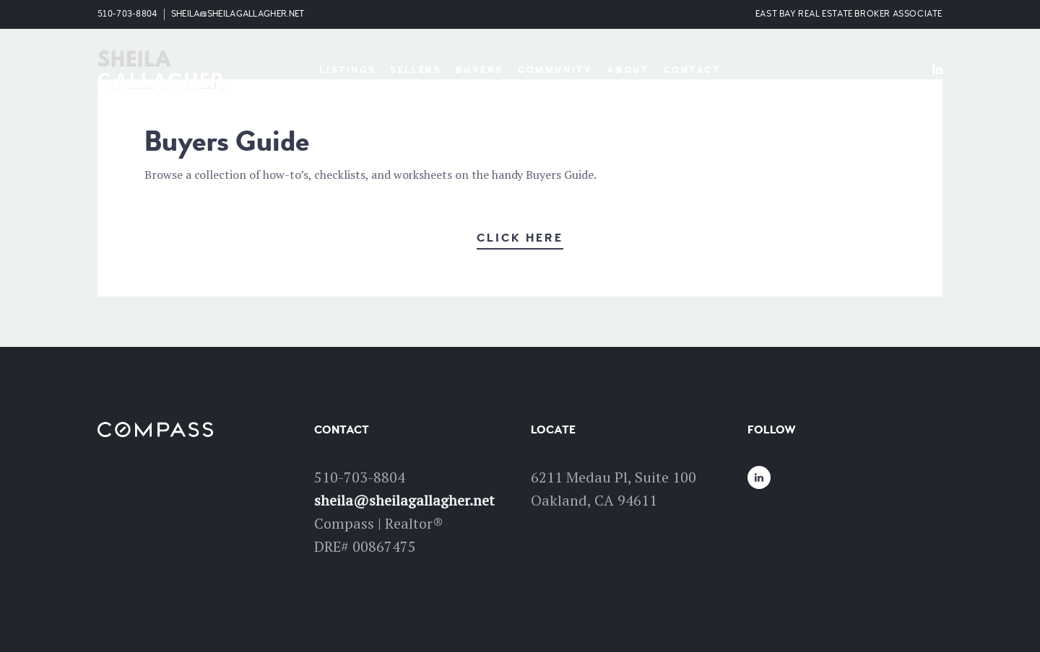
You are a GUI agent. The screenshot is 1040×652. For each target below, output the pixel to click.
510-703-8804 (127, 14)
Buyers (479, 70)
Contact (691, 70)
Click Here (520, 238)
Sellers (415, 70)
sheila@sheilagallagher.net (238, 14)
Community (555, 70)
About (628, 70)
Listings (347, 70)
